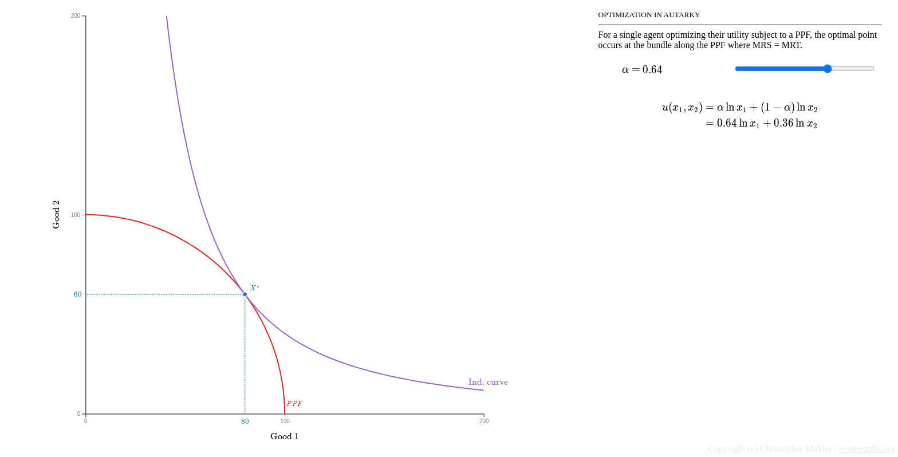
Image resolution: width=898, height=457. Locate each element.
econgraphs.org (867, 449)
